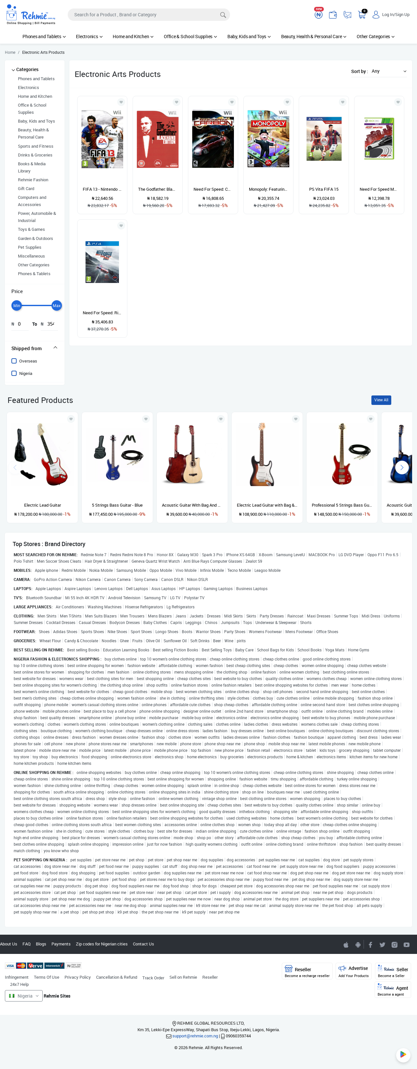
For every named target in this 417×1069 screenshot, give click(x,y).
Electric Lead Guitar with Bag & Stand (267, 505)
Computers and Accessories (32, 200)
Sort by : (359, 71)
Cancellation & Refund (116, 977)
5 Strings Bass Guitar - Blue (117, 505)
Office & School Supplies (190, 36)
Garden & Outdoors (35, 238)
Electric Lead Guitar (42, 505)
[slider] (16, 305)
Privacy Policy (78, 977)
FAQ (26, 944)
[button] (387, 71)
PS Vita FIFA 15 (323, 189)
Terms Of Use (46, 977)
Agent (393, 990)
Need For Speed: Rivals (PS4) (102, 313)
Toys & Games (31, 229)
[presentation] (402, 467)
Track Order (153, 978)
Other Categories (376, 36)
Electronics (89, 36)
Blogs (41, 944)
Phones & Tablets (34, 273)
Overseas (28, 361)
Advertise (353, 971)
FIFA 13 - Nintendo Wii (102, 189)
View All (381, 400)
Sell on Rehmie (183, 977)
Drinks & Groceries (35, 155)
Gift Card (26, 188)
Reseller (210, 977)
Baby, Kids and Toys (249, 36)
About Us (8, 944)
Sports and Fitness (35, 146)
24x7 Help (19, 984)
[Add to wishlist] (71, 419)
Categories (27, 69)
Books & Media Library (32, 167)
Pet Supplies (29, 247)
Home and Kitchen (133, 36)
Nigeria (25, 373)
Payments (61, 944)
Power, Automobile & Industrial (37, 216)
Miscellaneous (31, 256)
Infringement (17, 977)
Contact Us (143, 944)
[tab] (35, 348)
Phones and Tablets (43, 36)
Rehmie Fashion (33, 180)
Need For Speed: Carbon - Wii (213, 189)
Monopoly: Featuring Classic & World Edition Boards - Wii (268, 189)
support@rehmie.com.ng (195, 1036)
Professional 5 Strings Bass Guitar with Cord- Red (342, 505)
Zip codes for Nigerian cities (102, 944)
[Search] (148, 14)
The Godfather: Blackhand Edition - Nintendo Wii (157, 189)
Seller (393, 971)
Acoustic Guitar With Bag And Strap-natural (192, 505)
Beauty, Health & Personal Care (313, 36)
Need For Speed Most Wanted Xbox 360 (379, 189)
